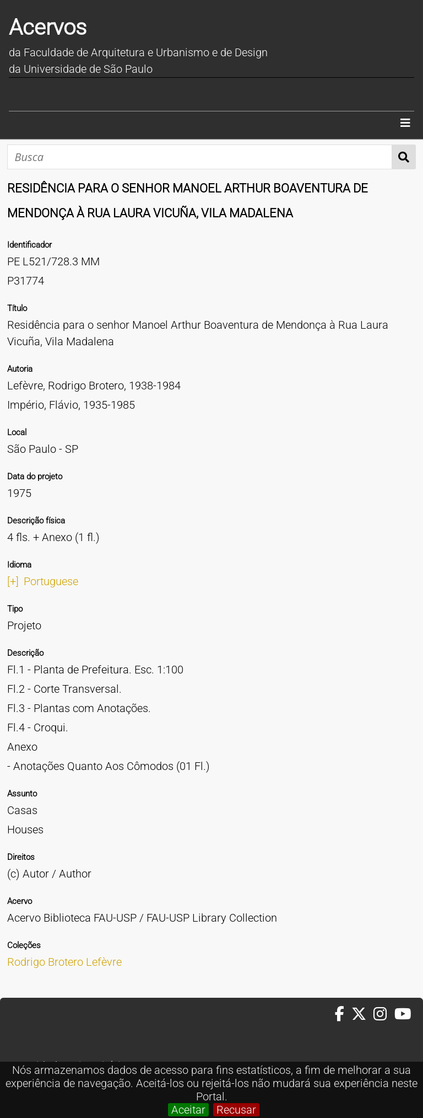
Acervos (47, 27)
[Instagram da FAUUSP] (383, 1014)
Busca (404, 157)
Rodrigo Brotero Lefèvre (64, 962)
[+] (13, 581)
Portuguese (51, 581)
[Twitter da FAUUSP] (362, 1014)
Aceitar (188, 1109)
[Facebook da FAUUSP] (343, 1014)
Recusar (236, 1109)
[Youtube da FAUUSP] (403, 1014)
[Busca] (199, 157)
